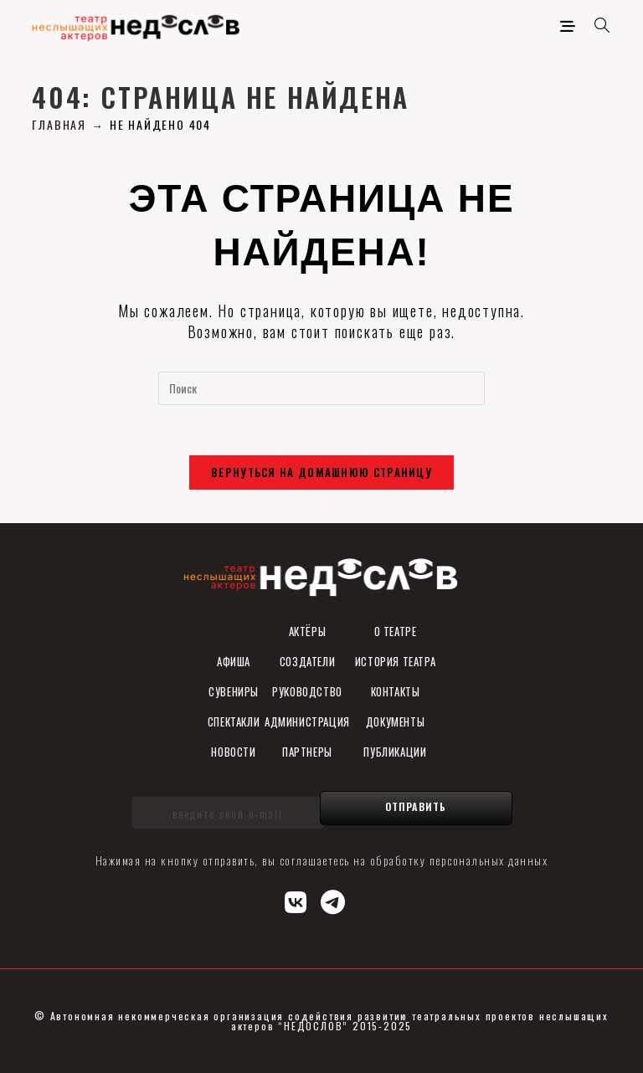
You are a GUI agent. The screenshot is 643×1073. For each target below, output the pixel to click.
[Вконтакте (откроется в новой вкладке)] (296, 900)
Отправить (416, 806)
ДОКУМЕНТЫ (395, 721)
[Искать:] (596, 25)
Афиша (233, 661)
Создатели (307, 661)
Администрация (307, 721)
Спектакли (234, 721)
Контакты (395, 691)
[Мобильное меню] (571, 25)
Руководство (307, 691)
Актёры (308, 631)
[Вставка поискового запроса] (321, 388)
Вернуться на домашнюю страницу (321, 472)
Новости (233, 751)
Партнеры (307, 751)
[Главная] (59, 124)
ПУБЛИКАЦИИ (394, 751)
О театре (395, 631)
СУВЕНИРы (233, 691)
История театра (395, 661)
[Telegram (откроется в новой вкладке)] (334, 900)
